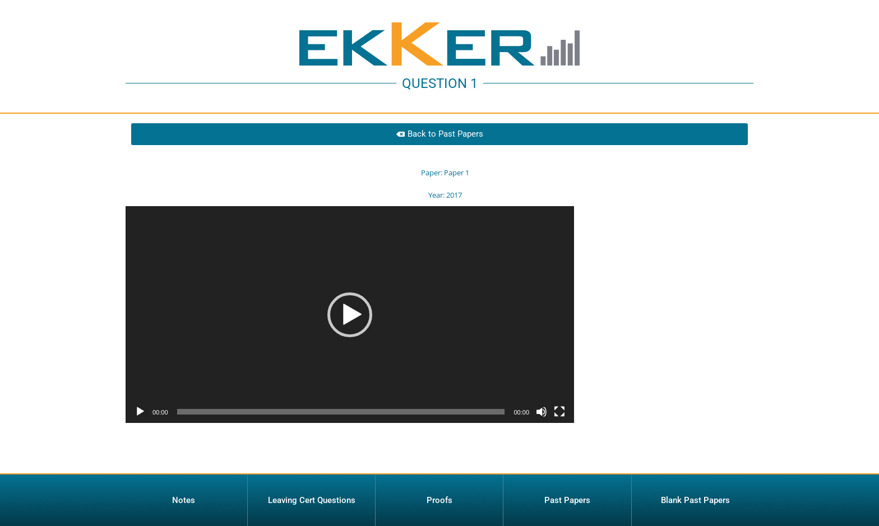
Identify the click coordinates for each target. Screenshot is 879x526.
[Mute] (541, 441)
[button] (349, 344)
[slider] (341, 441)
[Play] (140, 441)
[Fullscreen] (559, 441)
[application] (350, 344)
